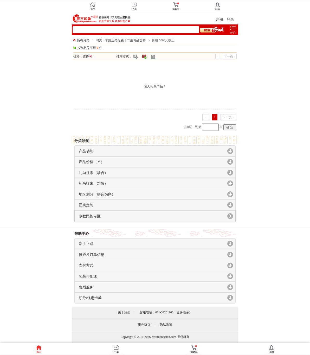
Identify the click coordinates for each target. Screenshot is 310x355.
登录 (230, 20)
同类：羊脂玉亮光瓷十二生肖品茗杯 (121, 40)
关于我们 (124, 312)
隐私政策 (166, 324)
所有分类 (83, 40)
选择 (87, 56)
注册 (219, 20)
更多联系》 (184, 312)
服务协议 (144, 324)
